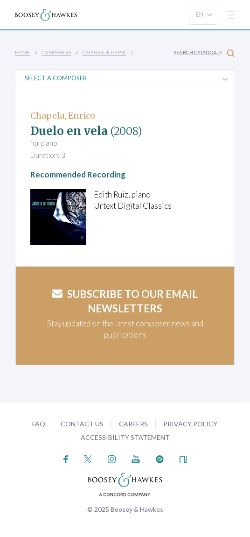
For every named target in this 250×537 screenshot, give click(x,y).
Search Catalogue (204, 53)
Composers (56, 52)
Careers (133, 424)
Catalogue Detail (104, 52)
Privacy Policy (190, 424)
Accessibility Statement (125, 437)
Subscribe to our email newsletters (125, 301)
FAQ (38, 424)
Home (22, 52)
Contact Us (82, 424)
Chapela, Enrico (62, 115)
